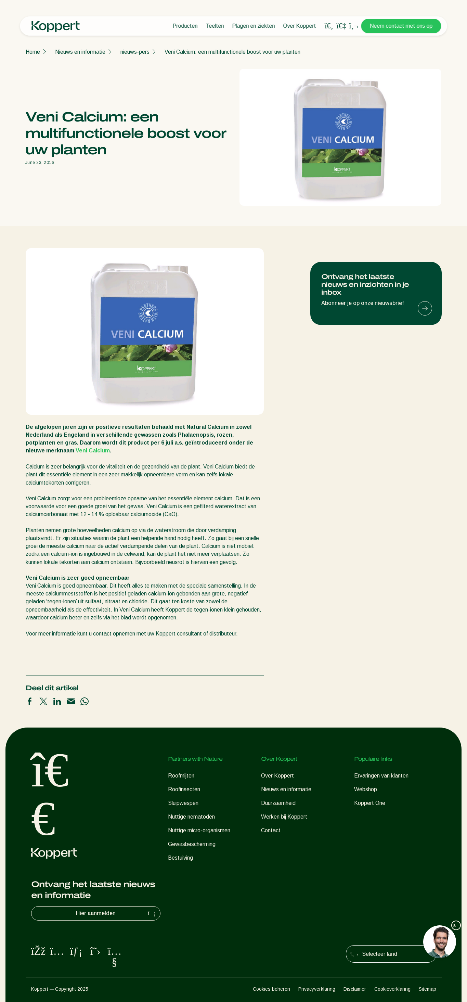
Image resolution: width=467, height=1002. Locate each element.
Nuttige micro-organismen (199, 830)
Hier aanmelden (116, 913)
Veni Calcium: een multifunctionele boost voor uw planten (232, 52)
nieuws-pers (135, 52)
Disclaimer (354, 989)
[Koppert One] (341, 26)
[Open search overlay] (329, 26)
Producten (185, 26)
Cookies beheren (271, 989)
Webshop (365, 789)
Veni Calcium (93, 450)
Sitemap (427, 989)
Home (33, 52)
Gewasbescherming (192, 844)
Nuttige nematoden (191, 817)
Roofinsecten (184, 789)
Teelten (215, 26)
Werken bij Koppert (284, 817)
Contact (271, 830)
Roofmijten (181, 776)
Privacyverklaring (316, 989)
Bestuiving (180, 858)
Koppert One (369, 803)
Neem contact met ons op (401, 26)
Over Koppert (299, 26)
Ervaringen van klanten (381, 776)
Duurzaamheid (278, 803)
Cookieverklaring (392, 989)
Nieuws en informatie (80, 52)
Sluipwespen (183, 803)
